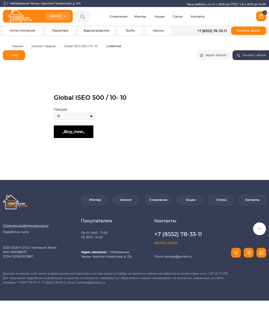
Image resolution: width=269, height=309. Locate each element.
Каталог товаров (43, 46)
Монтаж (140, 16)
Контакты (198, 16)
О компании (118, 16)
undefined (113, 46)
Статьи (178, 16)
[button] (248, 31)
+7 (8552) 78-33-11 (212, 31)
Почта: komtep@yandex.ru (173, 256)
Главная (17, 46)
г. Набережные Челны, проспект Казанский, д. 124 (44, 3)
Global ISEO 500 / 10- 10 (81, 46)
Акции (159, 16)
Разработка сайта (16, 232)
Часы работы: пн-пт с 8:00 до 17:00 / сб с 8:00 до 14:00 (226, 4)
